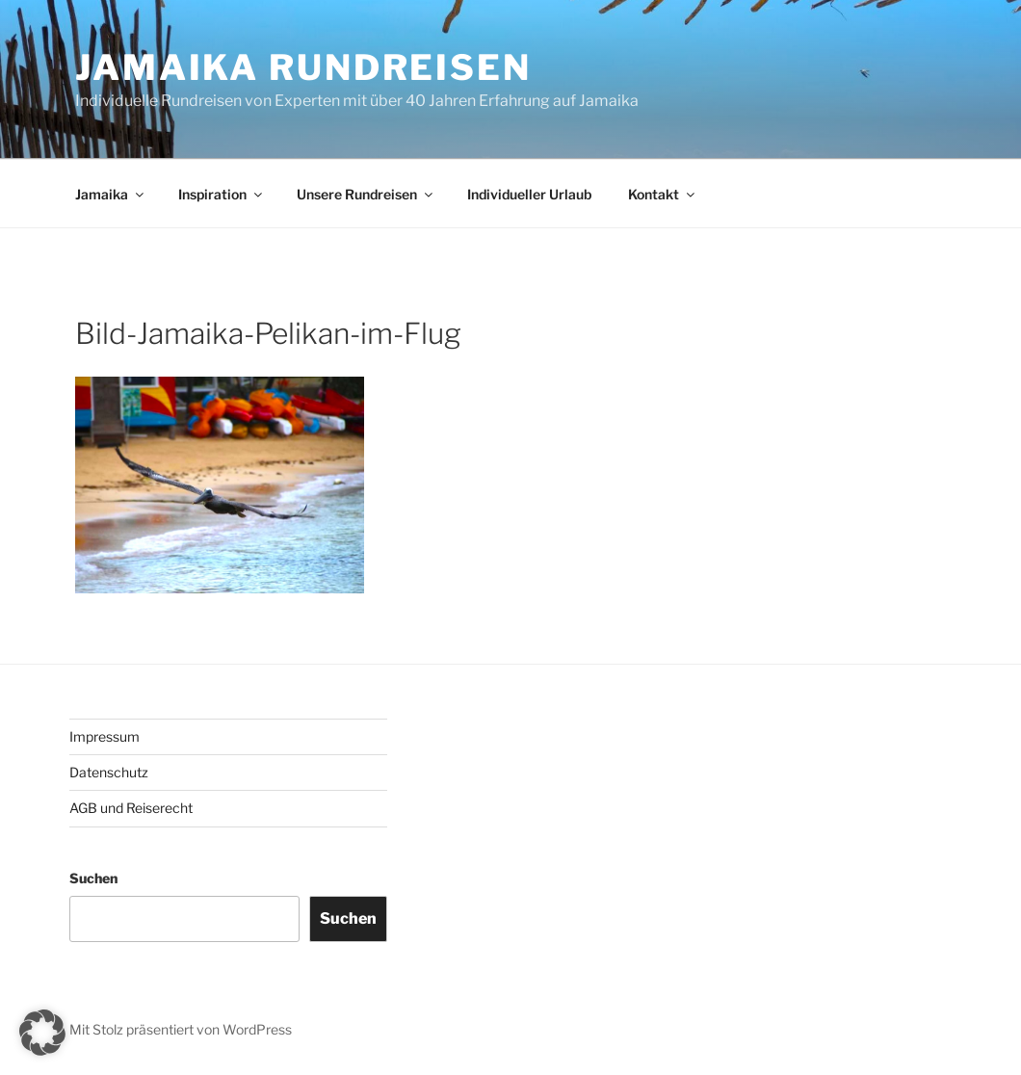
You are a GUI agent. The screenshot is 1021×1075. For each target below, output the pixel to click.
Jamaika (110, 194)
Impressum (104, 736)
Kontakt (662, 194)
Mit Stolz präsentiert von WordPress (180, 1029)
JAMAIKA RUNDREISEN (303, 67)
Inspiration (221, 194)
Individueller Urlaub (529, 194)
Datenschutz (108, 772)
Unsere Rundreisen (366, 194)
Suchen (93, 878)
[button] (42, 1032)
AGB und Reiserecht (131, 808)
